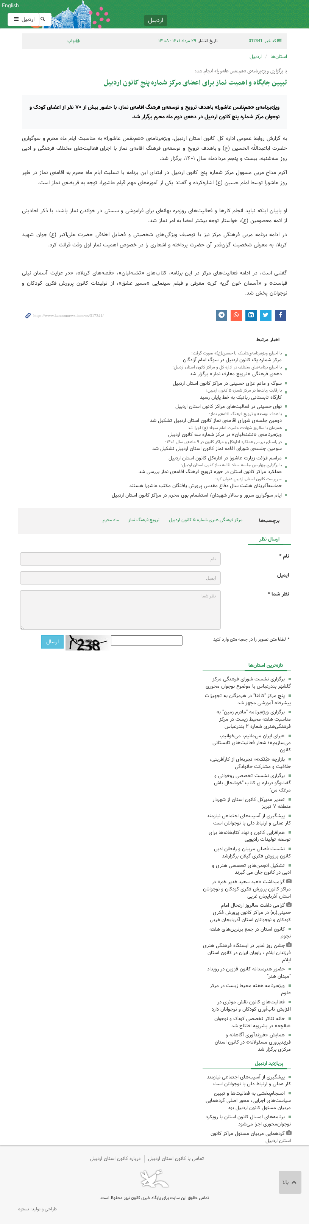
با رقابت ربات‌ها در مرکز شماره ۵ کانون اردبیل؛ (244, 390)
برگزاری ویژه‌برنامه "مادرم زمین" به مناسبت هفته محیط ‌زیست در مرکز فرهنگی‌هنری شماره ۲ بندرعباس (254, 719)
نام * (284, 556)
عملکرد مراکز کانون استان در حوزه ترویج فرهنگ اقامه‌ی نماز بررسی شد (210, 471)
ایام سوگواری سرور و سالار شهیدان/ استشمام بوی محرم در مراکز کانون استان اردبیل (197, 495)
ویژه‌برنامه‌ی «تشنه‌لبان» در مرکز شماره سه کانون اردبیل (225, 434)
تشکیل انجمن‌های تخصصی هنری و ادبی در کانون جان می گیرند (251, 869)
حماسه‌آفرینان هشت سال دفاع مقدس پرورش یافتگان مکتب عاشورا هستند (205, 485)
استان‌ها (278, 57)
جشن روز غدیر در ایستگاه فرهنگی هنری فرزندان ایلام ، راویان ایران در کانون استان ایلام (247, 953)
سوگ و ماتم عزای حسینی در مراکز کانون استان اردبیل (227, 383)
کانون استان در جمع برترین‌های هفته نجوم (250, 933)
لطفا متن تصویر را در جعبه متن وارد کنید (251, 639)
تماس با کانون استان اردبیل (176, 1159)
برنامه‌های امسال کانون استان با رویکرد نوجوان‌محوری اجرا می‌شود (248, 1120)
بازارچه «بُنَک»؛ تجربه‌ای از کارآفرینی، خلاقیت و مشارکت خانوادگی (250, 763)
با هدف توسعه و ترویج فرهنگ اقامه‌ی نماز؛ (245, 414)
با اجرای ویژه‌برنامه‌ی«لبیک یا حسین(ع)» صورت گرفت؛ (236, 353)
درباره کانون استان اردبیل (115, 1159)
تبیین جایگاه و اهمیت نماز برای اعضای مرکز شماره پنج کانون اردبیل (195, 83)
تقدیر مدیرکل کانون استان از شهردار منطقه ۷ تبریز (251, 803)
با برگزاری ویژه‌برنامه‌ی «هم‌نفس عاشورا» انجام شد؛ (241, 71)
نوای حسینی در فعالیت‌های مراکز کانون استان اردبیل (228, 406)
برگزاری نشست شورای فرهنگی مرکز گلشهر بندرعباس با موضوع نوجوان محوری (248, 682)
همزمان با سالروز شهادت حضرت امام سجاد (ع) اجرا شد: (234, 428)
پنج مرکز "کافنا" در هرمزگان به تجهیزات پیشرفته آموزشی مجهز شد (248, 699)
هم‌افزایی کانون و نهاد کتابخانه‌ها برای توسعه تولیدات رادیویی (250, 836)
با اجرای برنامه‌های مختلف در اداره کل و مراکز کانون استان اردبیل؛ (227, 367)
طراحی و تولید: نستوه (37, 1209)
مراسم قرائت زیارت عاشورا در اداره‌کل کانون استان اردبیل (225, 458)
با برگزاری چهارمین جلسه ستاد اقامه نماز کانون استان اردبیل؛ (231, 465)
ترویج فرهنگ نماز (143, 519)
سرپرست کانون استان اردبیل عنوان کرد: (248, 479)
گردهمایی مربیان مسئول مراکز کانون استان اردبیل (251, 1137)
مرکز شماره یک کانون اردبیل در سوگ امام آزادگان (232, 360)
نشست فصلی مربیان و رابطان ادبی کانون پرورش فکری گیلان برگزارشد (252, 852)
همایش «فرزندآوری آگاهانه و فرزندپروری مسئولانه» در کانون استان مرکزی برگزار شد (253, 1042)
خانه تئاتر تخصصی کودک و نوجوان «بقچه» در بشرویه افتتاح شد (252, 1022)
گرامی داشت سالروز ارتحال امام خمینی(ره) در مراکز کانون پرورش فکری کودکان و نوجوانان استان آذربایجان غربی (250, 912)
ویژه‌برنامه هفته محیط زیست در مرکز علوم (250, 989)
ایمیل (283, 575)
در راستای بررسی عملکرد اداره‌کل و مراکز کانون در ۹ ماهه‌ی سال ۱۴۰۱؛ (223, 442)
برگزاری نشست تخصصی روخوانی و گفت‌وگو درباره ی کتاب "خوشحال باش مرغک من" (252, 783)
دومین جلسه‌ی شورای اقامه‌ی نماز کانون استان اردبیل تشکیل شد (216, 420)
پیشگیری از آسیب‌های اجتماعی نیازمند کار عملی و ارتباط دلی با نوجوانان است (249, 819)
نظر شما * (278, 594)
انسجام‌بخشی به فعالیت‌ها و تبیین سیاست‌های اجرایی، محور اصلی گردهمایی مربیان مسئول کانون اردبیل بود (248, 1100)
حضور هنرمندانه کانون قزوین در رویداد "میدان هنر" (249, 972)
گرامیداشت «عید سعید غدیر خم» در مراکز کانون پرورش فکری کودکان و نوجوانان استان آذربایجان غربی (247, 889)
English (10, 6)
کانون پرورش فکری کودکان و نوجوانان (200, 14)
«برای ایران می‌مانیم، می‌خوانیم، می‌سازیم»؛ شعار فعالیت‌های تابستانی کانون (251, 743)
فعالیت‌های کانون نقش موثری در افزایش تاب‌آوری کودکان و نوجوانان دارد (251, 1005)
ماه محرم (111, 519)
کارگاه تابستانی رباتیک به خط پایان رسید (241, 397)
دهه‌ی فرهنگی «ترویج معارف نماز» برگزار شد (236, 374)
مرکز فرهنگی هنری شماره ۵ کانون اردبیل (205, 519)
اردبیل (23, 19)
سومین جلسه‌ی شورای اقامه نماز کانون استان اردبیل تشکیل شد (217, 448)
